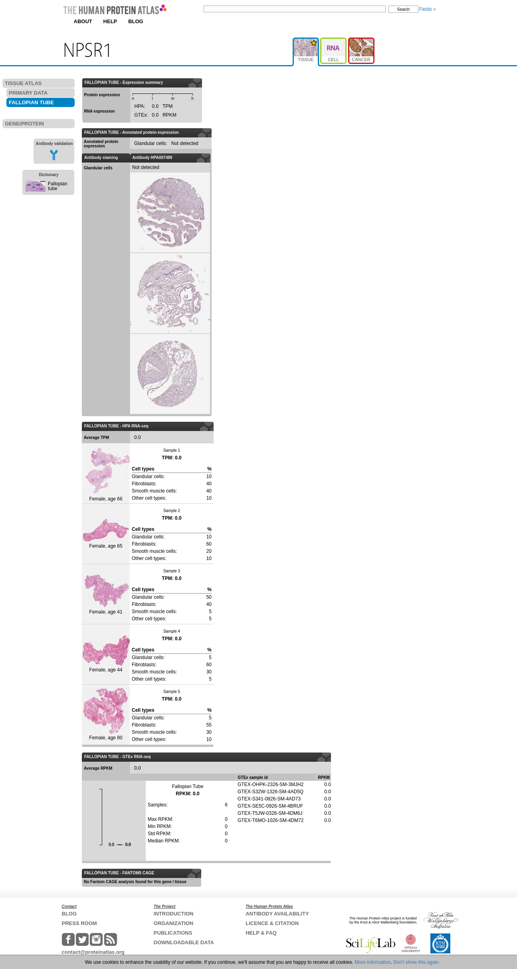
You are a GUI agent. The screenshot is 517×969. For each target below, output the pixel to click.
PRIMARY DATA (28, 93)
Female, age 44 (106, 654)
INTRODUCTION (174, 914)
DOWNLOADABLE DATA (184, 942)
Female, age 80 (106, 714)
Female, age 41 (106, 593)
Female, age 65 (106, 533)
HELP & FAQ (261, 933)
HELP (110, 21)
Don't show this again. (416, 962)
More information (373, 962)
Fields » (427, 9)
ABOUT (83, 21)
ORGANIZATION (173, 923)
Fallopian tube (57, 186)
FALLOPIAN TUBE (31, 102)
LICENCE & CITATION (272, 923)
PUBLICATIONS (173, 933)
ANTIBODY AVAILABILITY (277, 914)
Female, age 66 (106, 473)
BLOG (135, 21)
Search (403, 9)
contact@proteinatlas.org (93, 952)
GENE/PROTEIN (24, 124)
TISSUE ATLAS (23, 83)
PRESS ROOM (79, 923)
